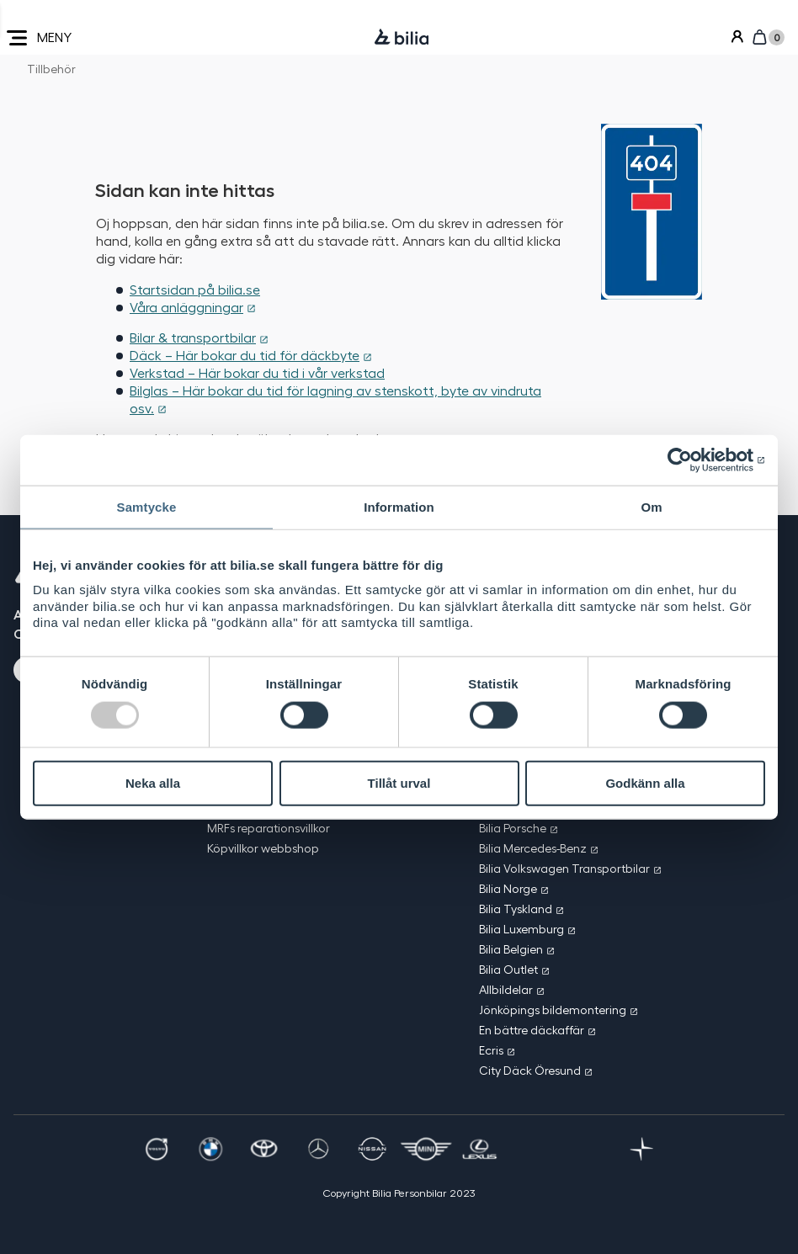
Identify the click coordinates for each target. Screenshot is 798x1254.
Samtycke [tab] (147, 507)
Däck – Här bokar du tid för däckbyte (244, 355)
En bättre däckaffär (531, 1030)
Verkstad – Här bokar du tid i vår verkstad (257, 372)
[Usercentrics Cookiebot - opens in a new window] (691, 460)
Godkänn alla (644, 783)
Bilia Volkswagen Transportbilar (564, 868)
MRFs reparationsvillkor (268, 828)
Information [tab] (399, 507)
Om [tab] (651, 507)
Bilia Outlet (508, 969)
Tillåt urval (399, 783)
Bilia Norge (508, 888)
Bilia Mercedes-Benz (533, 848)
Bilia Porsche (512, 828)
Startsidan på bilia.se (195, 289)
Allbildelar (506, 989)
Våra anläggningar (186, 307)
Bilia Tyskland (515, 908)
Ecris (491, 1050)
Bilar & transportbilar (193, 337)
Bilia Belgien (511, 949)
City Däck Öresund (530, 1070)
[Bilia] (401, 38)
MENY (39, 38)
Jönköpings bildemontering (552, 1009)
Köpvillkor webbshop (263, 848)
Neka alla (152, 783)
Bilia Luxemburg (521, 929)
